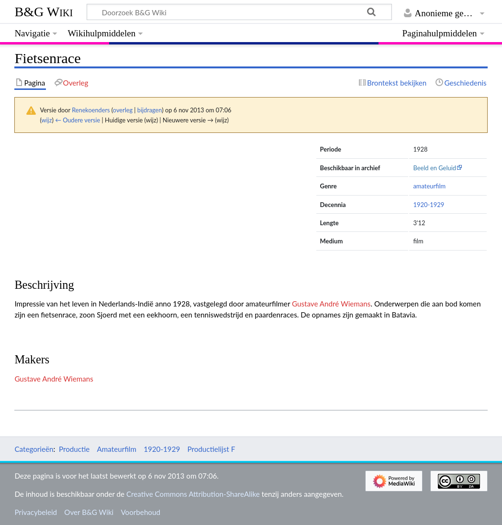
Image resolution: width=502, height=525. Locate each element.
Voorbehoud (140, 512)
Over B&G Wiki (88, 512)
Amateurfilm (116, 449)
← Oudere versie (77, 120)
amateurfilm (429, 186)
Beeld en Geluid (434, 168)
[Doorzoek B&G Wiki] (239, 12)
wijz (47, 120)
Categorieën (33, 449)
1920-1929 (428, 204)
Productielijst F (211, 449)
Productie (74, 449)
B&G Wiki (43, 11)
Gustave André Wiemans (331, 303)
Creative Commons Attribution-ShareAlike (193, 494)
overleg (123, 110)
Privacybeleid (35, 512)
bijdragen (149, 110)
